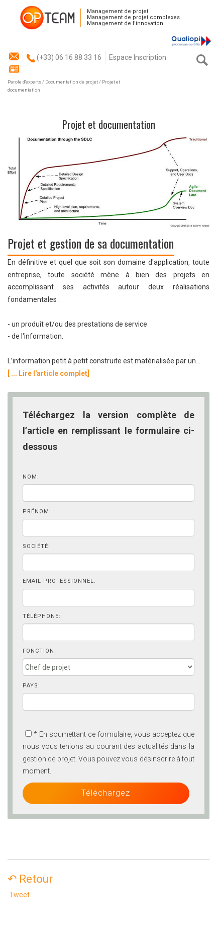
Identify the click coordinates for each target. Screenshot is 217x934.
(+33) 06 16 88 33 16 (64, 57)
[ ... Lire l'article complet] (48, 373)
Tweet (19, 895)
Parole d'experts (24, 82)
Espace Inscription (137, 57)
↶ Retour (35, 879)
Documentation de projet (71, 82)
